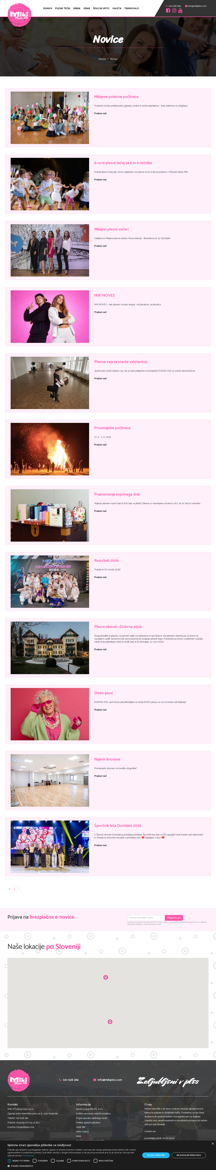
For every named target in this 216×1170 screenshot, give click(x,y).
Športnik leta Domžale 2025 (117, 825)
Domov (47, 8)
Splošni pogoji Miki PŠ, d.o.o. (89, 1109)
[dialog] (108, 1155)
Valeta (116, 8)
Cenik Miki (80, 1127)
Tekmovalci (131, 8)
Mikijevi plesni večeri (111, 229)
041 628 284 (175, 6)
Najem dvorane (107, 759)
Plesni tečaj (62, 8)
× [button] (213, 1144)
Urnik (76, 8)
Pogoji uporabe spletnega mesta (91, 1118)
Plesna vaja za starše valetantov (121, 362)
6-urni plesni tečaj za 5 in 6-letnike (123, 163)
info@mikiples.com (197, 6)
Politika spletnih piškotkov (88, 1123)
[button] (72, 1166)
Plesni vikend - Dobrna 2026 (118, 627)
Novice (113, 59)
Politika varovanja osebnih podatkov (93, 1114)
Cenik (86, 8)
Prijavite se (173, 918)
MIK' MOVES (104, 295)
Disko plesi (103, 693)
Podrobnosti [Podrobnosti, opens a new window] (28, 1155)
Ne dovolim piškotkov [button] (189, 1155)
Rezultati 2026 (106, 560)
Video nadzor (82, 1132)
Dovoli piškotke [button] (156, 1155)
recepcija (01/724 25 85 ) (28, 1123)
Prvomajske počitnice (112, 428)
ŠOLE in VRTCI (101, 8)
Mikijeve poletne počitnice (116, 97)
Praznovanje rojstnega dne (117, 494)
